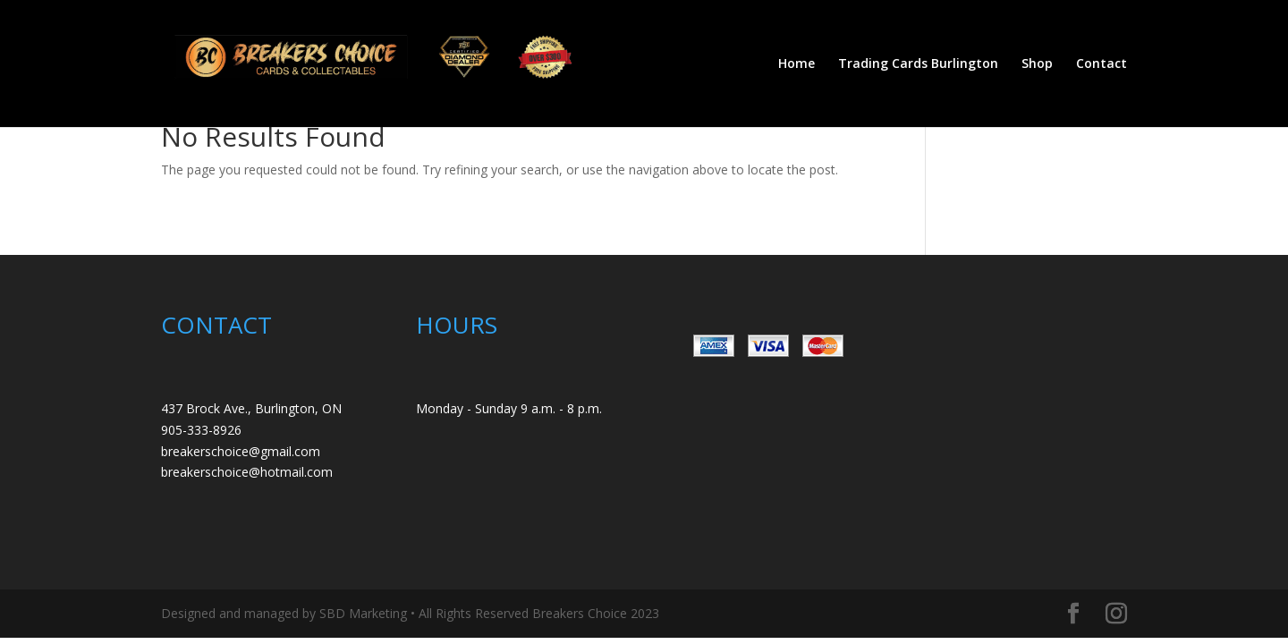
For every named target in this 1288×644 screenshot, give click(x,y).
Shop (1037, 64)
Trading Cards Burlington (918, 64)
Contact (1101, 64)
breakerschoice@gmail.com (240, 451)
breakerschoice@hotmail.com (247, 471)
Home (796, 64)
